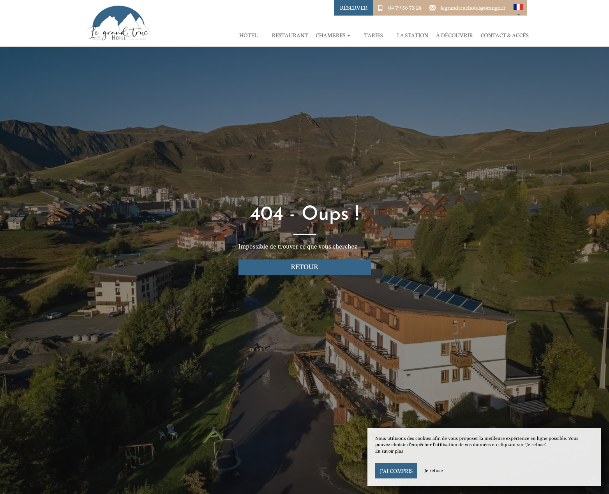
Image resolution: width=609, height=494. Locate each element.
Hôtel (248, 35)
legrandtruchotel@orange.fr (473, 7)
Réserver (353, 7)
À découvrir (454, 35)
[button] (518, 8)
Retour (304, 266)
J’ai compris (396, 471)
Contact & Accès (505, 35)
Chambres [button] (333, 35)
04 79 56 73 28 (405, 7)
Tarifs (373, 35)
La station (412, 35)
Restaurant (290, 35)
